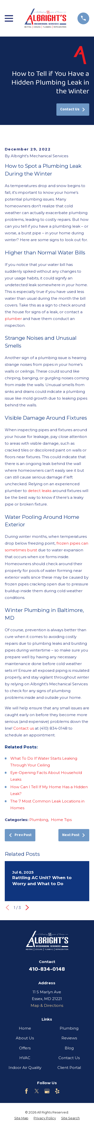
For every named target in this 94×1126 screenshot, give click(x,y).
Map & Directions (47, 1005)
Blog (69, 1048)
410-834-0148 (47, 969)
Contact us (23, 728)
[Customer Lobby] (67, 1091)
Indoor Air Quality (25, 1067)
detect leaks (39, 490)
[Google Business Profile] (47, 1091)
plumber (13, 318)
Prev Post (20, 835)
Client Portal (69, 1067)
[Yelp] (57, 1091)
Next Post (73, 835)
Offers (25, 1048)
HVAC (24, 1057)
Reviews (69, 1038)
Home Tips (61, 819)
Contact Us (72, 109)
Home (25, 1028)
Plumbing (38, 819)
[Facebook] (26, 1091)
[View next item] (27, 907)
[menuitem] (21, 1118)
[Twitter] (36, 1091)
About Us (25, 1038)
